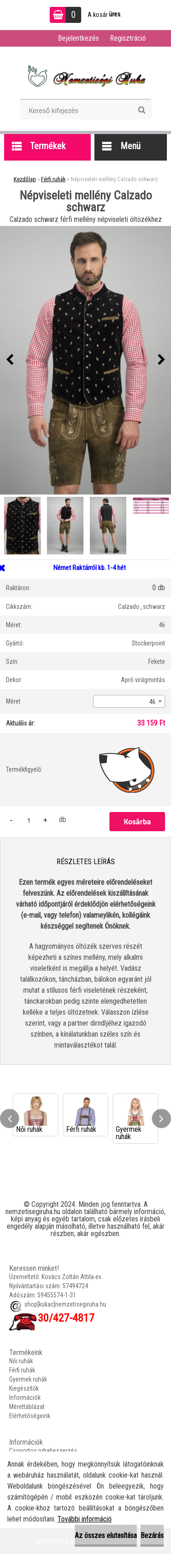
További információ (84, 1519)
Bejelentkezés (78, 38)
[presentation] (9, 360)
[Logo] (85, 76)
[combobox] (129, 701)
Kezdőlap (25, 179)
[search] (142, 110)
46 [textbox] (152, 701)
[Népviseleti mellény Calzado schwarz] (85, 360)
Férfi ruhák (53, 179)
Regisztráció (128, 38)
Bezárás (152, 1535)
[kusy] (29, 820)
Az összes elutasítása (106, 1535)
